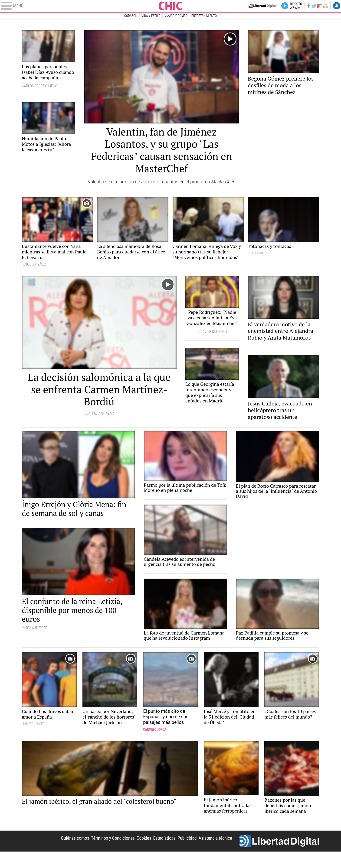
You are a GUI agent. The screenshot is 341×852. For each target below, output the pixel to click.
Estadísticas (164, 838)
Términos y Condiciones (113, 838)
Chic (170, 6)
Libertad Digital (279, 841)
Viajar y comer (175, 16)
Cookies (143, 838)
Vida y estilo (150, 16)
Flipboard (318, 6)
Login (336, 6)
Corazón (130, 16)
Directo (292, 6)
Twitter (311, 6)
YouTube (324, 6)
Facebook (305, 6)
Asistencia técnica (215, 838)
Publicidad (187, 838)
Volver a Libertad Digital (254, 6)
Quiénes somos (75, 838)
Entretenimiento (204, 16)
